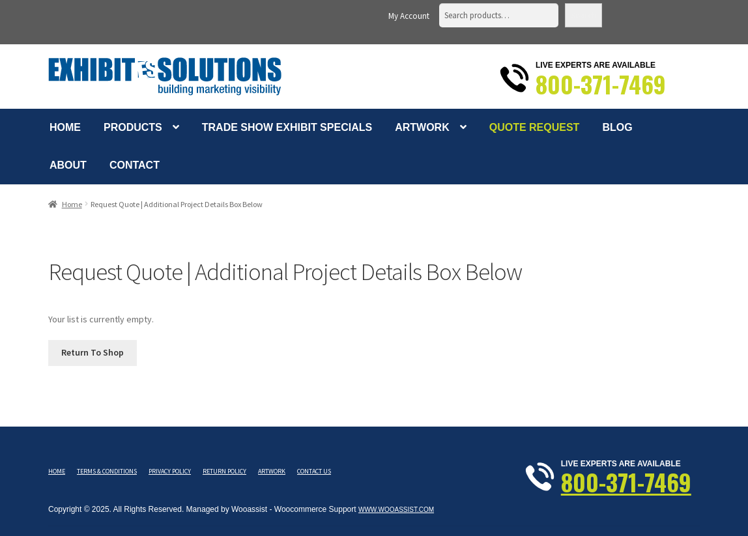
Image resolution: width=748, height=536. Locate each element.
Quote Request (534, 127)
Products (133, 127)
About (68, 165)
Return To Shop (92, 352)
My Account (408, 15)
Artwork (422, 127)
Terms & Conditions (107, 471)
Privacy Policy (170, 471)
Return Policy (224, 471)
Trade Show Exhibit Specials (287, 127)
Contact (134, 165)
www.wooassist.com (396, 509)
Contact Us (314, 471)
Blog (617, 127)
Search (583, 15)
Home (65, 127)
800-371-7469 (601, 84)
